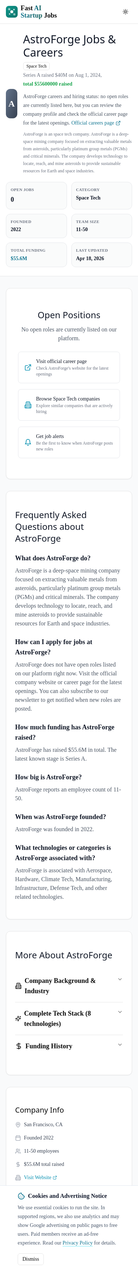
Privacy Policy (78, 1243)
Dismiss (30, 1259)
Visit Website (40, 1177)
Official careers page (96, 123)
